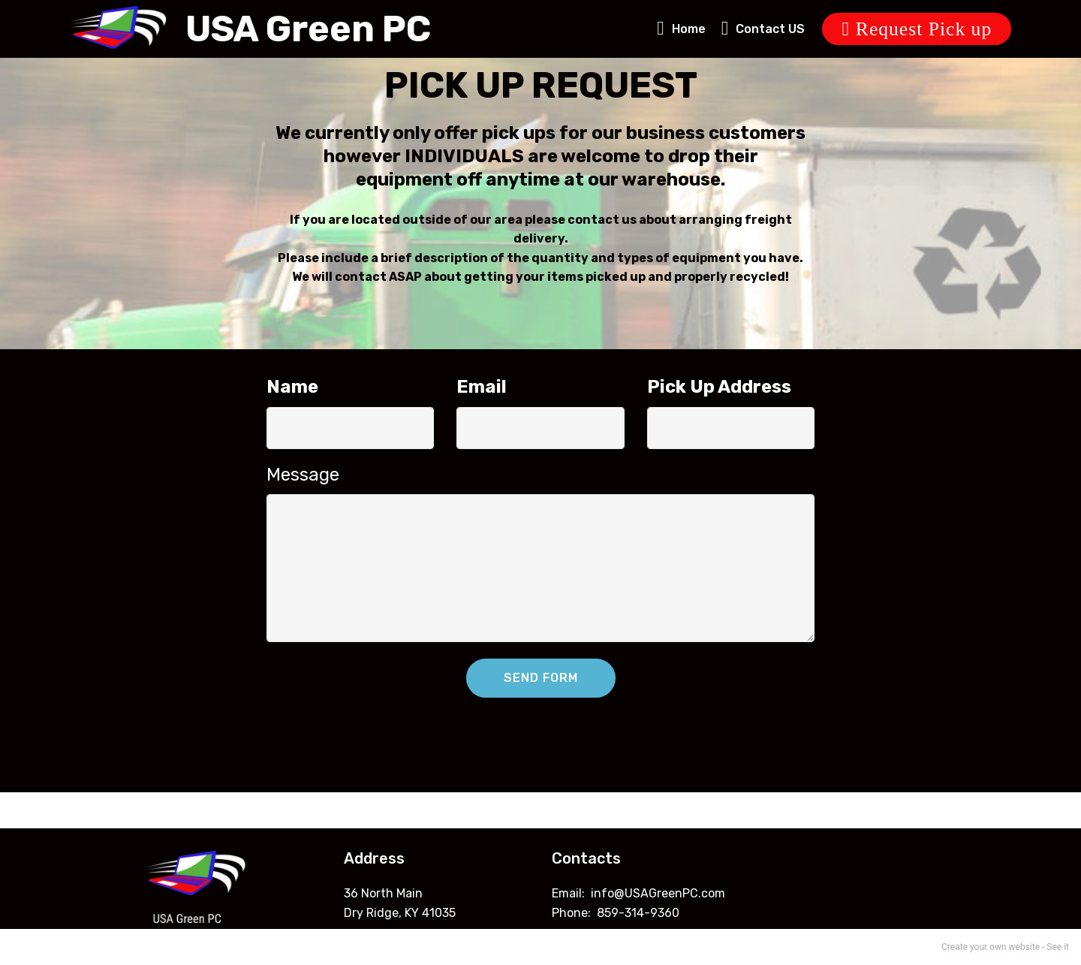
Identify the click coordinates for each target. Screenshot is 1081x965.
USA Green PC (308, 29)
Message (302, 474)
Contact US (763, 29)
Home (681, 29)
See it (1057, 947)
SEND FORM (541, 678)
